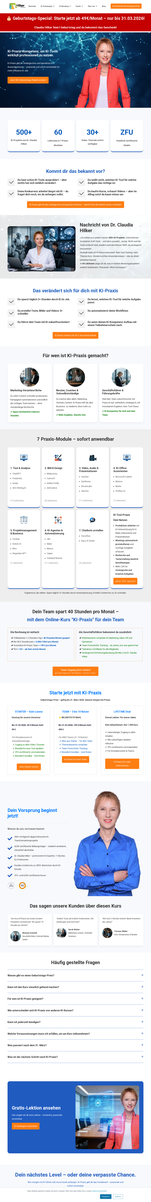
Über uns (91, 6)
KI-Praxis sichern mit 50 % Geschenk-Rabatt (75, 335)
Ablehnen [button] (118, 1196)
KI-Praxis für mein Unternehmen (122, 764)
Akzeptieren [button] (105, 1196)
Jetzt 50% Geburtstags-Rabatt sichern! (28, 80)
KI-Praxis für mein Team (75, 759)
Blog (104, 6)
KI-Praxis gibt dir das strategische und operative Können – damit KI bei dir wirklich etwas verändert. (75, 204)
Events (78, 6)
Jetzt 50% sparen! (125, 581)
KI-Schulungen (46, 6)
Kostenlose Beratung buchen (126, 6)
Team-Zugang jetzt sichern (75, 671)
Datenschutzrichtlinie (99, 1191)
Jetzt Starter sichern (28, 767)
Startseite (32, 6)
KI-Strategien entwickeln (25, 1126)
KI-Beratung (64, 6)
